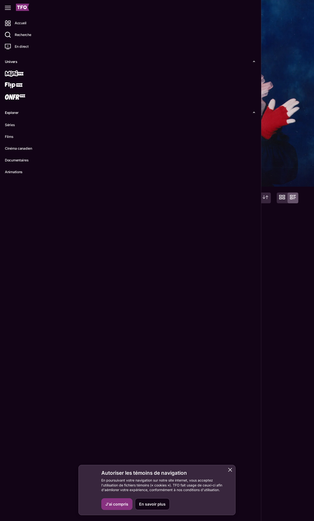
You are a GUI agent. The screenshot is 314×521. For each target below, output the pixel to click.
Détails (67, 178)
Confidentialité (287, 513)
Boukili (291, 496)
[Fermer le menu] (8, 7)
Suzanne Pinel (73, 436)
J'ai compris (116, 504)
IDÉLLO (291, 484)
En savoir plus (152, 504)
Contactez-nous (257, 473)
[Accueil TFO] (22, 8)
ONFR (290, 473)
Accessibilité (260, 513)
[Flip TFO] (21, 86)
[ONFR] (21, 97)
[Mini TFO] (21, 74)
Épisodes (91, 178)
